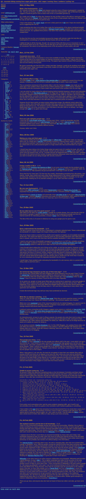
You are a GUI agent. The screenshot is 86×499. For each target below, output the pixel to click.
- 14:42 (30, 340)
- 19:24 (35, 119)
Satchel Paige (44, 298)
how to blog (77, 309)
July (5, 125)
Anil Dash (34, 312)
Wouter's (38, 196)
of (36, 194)
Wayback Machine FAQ (35, 460)
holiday (7, 105)
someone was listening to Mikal (41, 167)
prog (6, 95)
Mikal (40, 10)
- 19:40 (34, 228)
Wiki (38, 465)
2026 (4, 67)
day (58, 123)
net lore (40, 141)
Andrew (24, 341)
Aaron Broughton (6, 25)
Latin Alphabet (45, 122)
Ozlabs (67, 85)
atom (17, 52)
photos (40, 194)
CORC (3, 44)
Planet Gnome (76, 191)
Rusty (33, 16)
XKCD (3, 39)
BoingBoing (70, 473)
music (6, 106)
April (8, 54)
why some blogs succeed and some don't (48, 311)
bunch (34, 194)
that (28, 275)
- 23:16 (40, 428)
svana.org (61, 169)
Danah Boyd (54, 473)
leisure (6, 100)
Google (61, 435)
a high (40, 212)
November (7, 128)
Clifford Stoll (57, 140)
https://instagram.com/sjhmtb (10, 19)
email (6, 88)
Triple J (53, 457)
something (69, 276)
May (5, 127)
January (6, 142)
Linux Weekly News (7, 37)
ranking (44, 212)
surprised (36, 341)
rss (9, 52)
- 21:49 (32, 370)
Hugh (42, 23)
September (7, 129)
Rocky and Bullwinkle (63, 455)
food (6, 103)
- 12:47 (37, 211)
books (6, 102)
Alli (64, 23)
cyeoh (38, 23)
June (5, 126)
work (6, 118)
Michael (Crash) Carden (56, 29)
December (7, 123)
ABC (74, 457)
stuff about (56, 344)
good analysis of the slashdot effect (47, 80)
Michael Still (5, 31)
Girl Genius (4, 41)
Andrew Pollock (6, 27)
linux (6, 94)
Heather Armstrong (41, 325)
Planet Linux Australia (71, 190)
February (6, 141)
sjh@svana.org (10, 13)
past (34, 413)
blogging (7, 84)
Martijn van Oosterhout (8, 30)
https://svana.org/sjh (10, 16)
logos (65, 123)
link (85, 49)
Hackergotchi (52, 190)
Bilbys (3, 42)
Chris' (54, 216)
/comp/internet (78, 49)
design (7, 87)
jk (34, 23)
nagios (69, 151)
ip (5, 92)
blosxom (7, 86)
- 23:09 (43, 272)
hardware (7, 90)
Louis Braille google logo (37, 120)
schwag (7, 96)
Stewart (35, 18)
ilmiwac (7, 115)
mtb (5, 110)
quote (51, 298)
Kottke (28, 80)
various (6, 114)
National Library (27, 169)
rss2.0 (13, 52)
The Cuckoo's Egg (45, 140)
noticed (24, 275)
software (7, 98)
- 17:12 (33, 138)
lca (5, 99)
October (6, 136)
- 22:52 (31, 79)
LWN (29, 109)
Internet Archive (65, 436)
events (7, 111)
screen (7, 107)
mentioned (35, 190)
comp (6, 83)
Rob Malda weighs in (40, 93)
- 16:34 (31, 8)
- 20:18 (30, 56)
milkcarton (7, 117)
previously (81, 452)
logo (61, 123)
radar (2, 49)
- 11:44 (30, 166)
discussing (81, 312)
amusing (7, 82)
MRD (29, 190)
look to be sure (69, 122)
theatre (7, 109)
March (6, 140)
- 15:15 (31, 188)
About (3, 8)
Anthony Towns (6, 28)
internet (7, 91)
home (2, 493)
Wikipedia (51, 436)
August (6, 124)
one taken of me (61, 194)
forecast (16, 47)
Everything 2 (53, 482)
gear (6, 113)
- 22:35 (33, 297)
